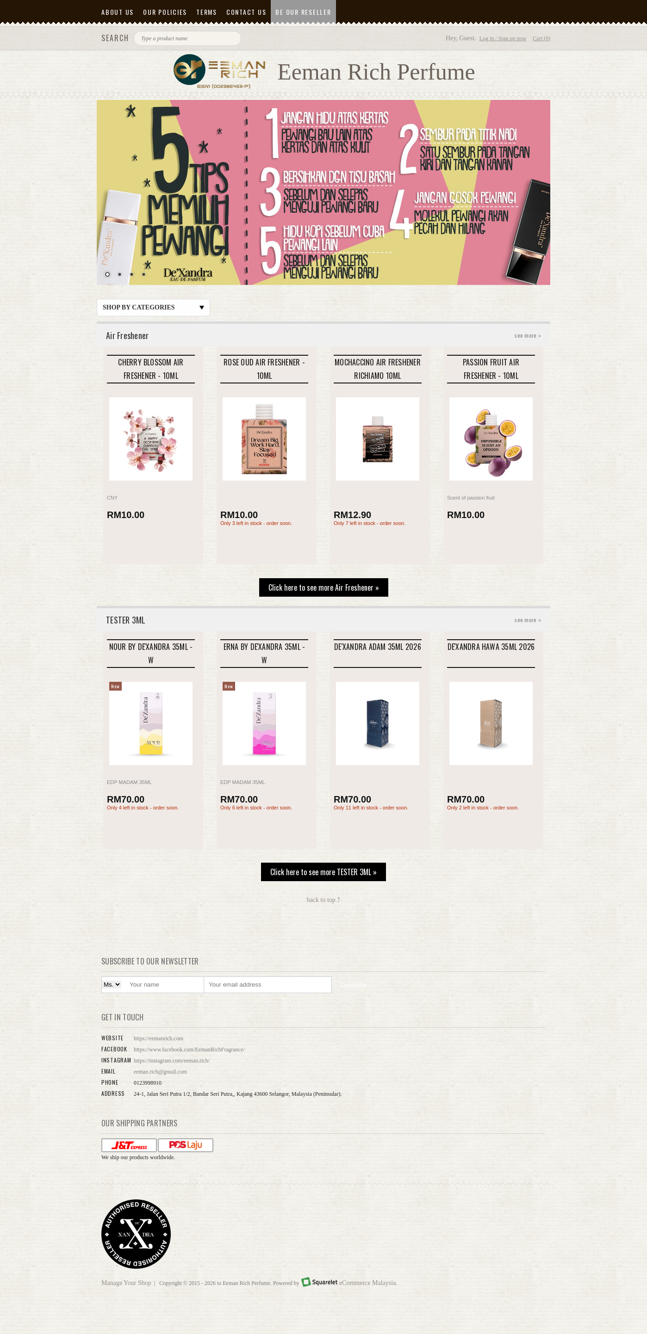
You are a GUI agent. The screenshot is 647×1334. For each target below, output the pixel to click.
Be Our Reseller (303, 12)
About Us (117, 12)
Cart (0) (541, 38)
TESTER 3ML (323, 620)
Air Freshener (323, 335)
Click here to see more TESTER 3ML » (323, 871)
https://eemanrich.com (158, 1038)
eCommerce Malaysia (367, 1282)
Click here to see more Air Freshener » (323, 587)
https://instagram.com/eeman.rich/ (172, 1060)
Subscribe (354, 984)
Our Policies (165, 12)
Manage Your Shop (126, 1282)
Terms (206, 12)
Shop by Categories (153, 307)
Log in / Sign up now (503, 38)
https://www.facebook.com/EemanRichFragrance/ (189, 1049)
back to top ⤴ (324, 899)
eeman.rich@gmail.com (160, 1071)
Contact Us (246, 12)
